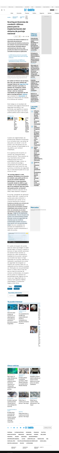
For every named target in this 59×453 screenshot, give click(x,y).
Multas (22, 443)
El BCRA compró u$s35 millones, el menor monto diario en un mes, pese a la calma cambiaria (35, 85)
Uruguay (57, 13)
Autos (23, 438)
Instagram (14, 427)
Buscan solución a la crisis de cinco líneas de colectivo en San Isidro (16, 123)
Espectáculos (31, 438)
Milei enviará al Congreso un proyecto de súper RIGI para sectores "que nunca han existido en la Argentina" (37, 135)
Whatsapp (23, 427)
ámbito (9, 17)
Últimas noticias (19, 432)
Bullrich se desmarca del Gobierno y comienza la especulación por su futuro (35, 97)
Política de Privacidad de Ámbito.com (28, 441)
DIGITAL (14, 448)
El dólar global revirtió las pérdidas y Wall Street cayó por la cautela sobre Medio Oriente (23, 381)
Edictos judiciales (12, 443)
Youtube (20, 427)
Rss (47, 438)
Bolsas (35, 209)
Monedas (32, 209)
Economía (19, 13)
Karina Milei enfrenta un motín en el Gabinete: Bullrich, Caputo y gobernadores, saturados (38, 153)
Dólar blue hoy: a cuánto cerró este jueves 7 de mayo (24, 415)
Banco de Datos (11, 434)
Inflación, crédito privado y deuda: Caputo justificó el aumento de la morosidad (37, 117)
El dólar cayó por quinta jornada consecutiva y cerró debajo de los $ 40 (12, 403)
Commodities (40, 209)
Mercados (21, 434)
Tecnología (40, 438)
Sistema (10, 288)
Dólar (12, 13)
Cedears (44, 209)
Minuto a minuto (12, 374)
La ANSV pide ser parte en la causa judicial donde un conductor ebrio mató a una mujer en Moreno (18, 56)
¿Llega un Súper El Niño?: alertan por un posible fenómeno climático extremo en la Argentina (27, 124)
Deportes (24, 436)
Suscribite (22, 295)
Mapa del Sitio (11, 441)
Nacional (10, 436)
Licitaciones (29, 443)
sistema (24, 94)
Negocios (42, 13)
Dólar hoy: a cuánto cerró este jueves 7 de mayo (24, 401)
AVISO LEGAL (43, 441)
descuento (22, 96)
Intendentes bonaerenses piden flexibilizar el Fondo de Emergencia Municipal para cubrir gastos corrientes (35, 44)
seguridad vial (22, 17)
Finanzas (27, 13)
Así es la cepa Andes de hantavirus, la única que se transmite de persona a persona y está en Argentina (12, 318)
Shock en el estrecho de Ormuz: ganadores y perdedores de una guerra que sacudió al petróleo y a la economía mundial (37, 174)
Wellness (43, 434)
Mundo (17, 436)
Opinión (49, 13)
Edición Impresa (33, 436)
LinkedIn (17, 427)
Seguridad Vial (23, 84)
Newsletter (47, 427)
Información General (15, 17)
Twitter (8, 427)
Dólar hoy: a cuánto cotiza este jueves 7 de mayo (34, 402)
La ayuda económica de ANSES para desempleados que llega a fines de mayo (17, 60)
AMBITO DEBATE (39, 448)
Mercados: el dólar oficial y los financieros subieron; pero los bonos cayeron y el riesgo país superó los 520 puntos (35, 71)
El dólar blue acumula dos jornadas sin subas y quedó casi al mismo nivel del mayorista (11, 417)
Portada (9, 432)
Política (34, 13)
